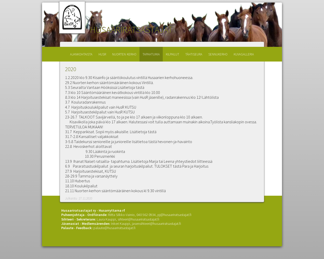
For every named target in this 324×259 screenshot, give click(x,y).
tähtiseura (193, 54)
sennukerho (218, 54)
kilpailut (172, 54)
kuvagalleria (244, 54)
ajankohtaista (81, 54)
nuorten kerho (124, 54)
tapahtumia (151, 54)
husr (102, 54)
